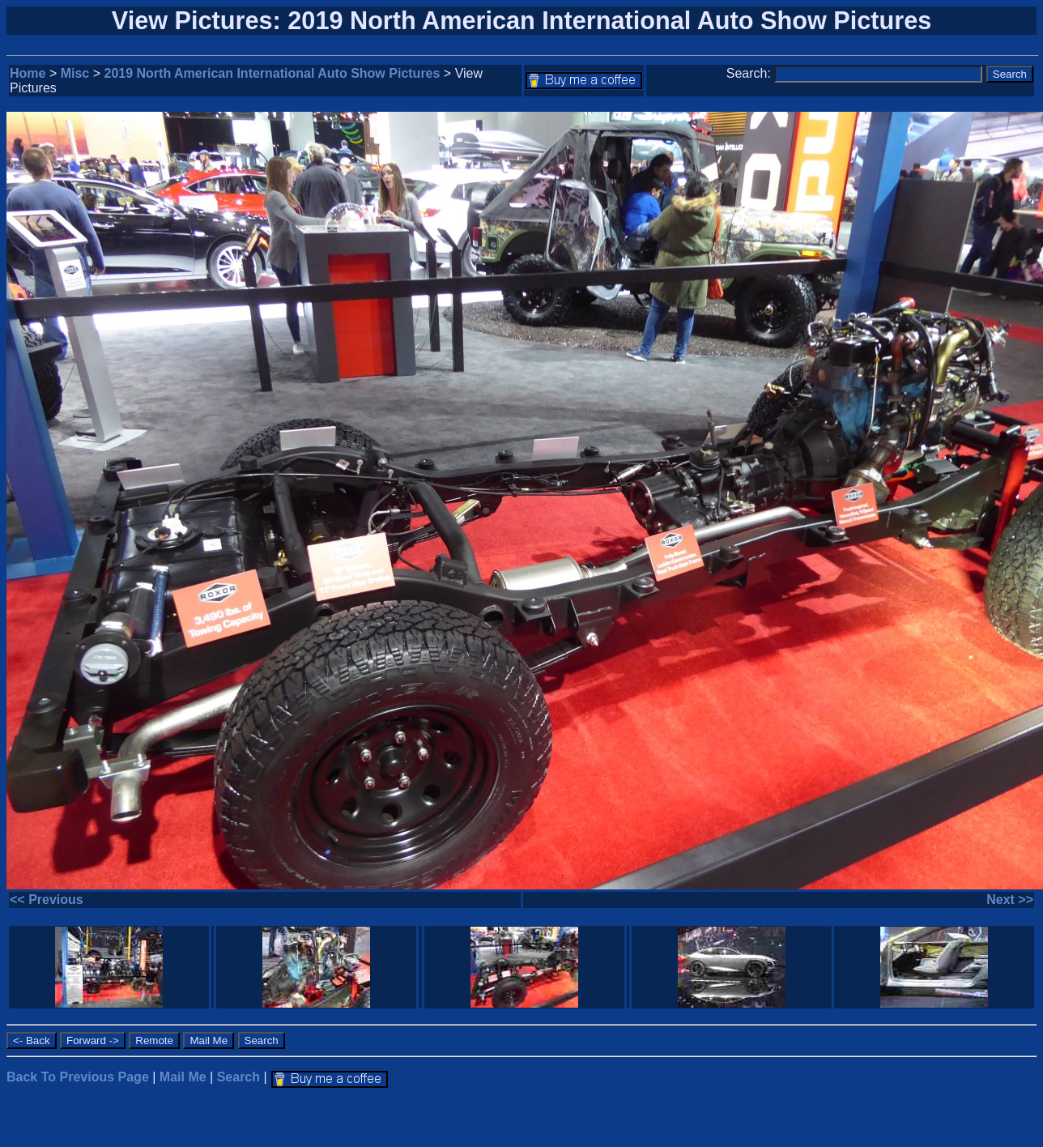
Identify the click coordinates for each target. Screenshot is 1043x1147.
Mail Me (183, 1077)
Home (27, 73)
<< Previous (46, 899)
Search (238, 1077)
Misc (75, 73)
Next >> (1009, 899)
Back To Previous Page (77, 1077)
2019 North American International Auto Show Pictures (272, 73)
